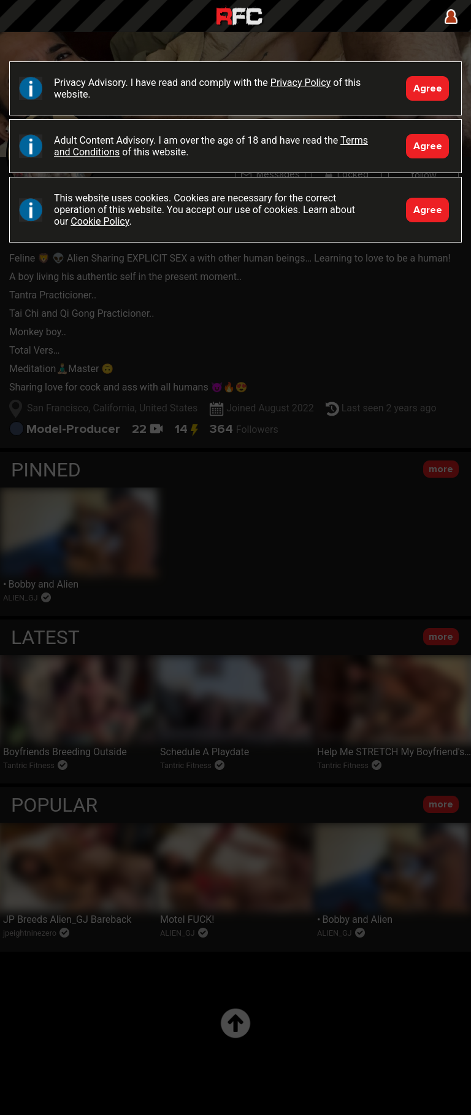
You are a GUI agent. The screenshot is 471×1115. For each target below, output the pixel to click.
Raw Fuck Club (239, 17)
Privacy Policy (300, 82)
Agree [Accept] (427, 88)
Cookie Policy (100, 221)
